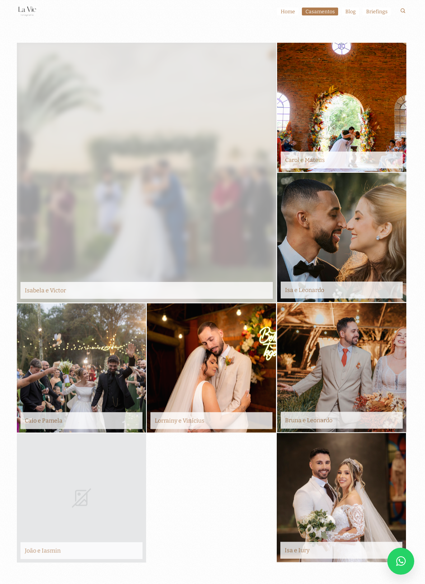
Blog (350, 12)
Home (288, 12)
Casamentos (320, 12)
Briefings (377, 12)
